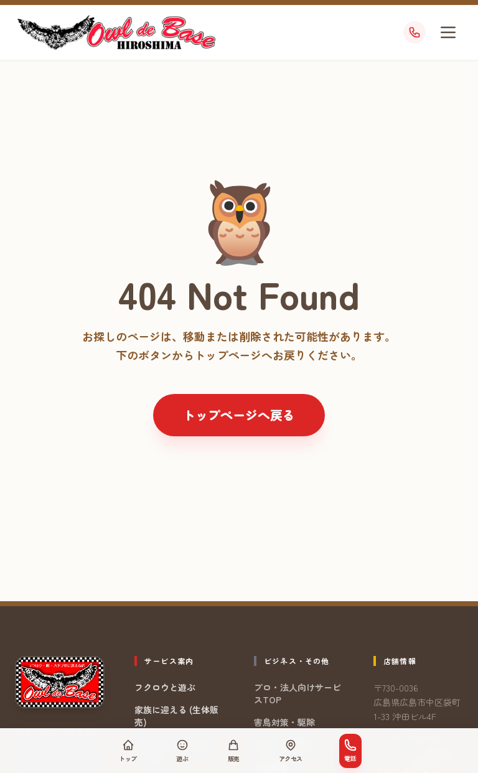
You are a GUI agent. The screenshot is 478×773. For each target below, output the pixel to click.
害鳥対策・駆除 (284, 722)
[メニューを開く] (448, 32)
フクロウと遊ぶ (164, 687)
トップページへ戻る (239, 415)
